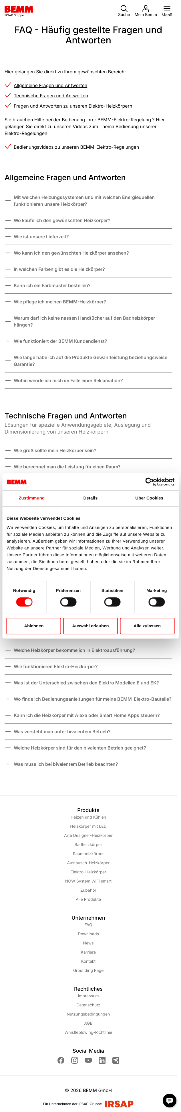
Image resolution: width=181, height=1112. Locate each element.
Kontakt (88, 961)
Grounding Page (88, 970)
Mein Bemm (146, 11)
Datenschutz (88, 1005)
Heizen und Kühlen (88, 817)
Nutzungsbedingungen (88, 1014)
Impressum (88, 996)
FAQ (88, 924)
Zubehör (88, 890)
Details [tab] (90, 498)
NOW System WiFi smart (88, 881)
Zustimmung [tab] (32, 498)
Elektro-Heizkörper (88, 872)
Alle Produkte (88, 899)
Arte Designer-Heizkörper (88, 835)
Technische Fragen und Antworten (51, 95)
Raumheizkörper (88, 853)
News (88, 943)
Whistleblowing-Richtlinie (88, 1032)
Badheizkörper (88, 844)
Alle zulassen (147, 625)
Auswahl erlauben (90, 625)
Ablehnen (33, 625)
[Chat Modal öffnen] (169, 1100)
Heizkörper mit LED (88, 826)
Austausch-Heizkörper (88, 863)
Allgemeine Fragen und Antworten (50, 85)
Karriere (88, 952)
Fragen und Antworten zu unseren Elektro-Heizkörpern (73, 106)
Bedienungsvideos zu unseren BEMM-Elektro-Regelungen (76, 147)
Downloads (88, 934)
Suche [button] (124, 11)
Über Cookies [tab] (149, 498)
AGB (88, 1023)
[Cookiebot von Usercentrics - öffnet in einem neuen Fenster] (149, 482)
